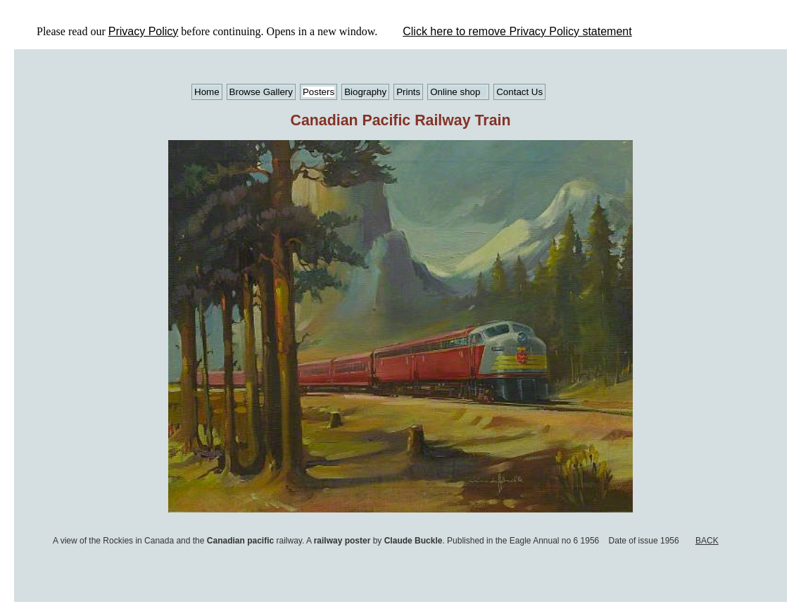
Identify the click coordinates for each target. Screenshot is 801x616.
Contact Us (519, 92)
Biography (365, 92)
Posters (318, 92)
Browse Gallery (261, 92)
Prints (408, 92)
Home (207, 92)
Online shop (455, 92)
